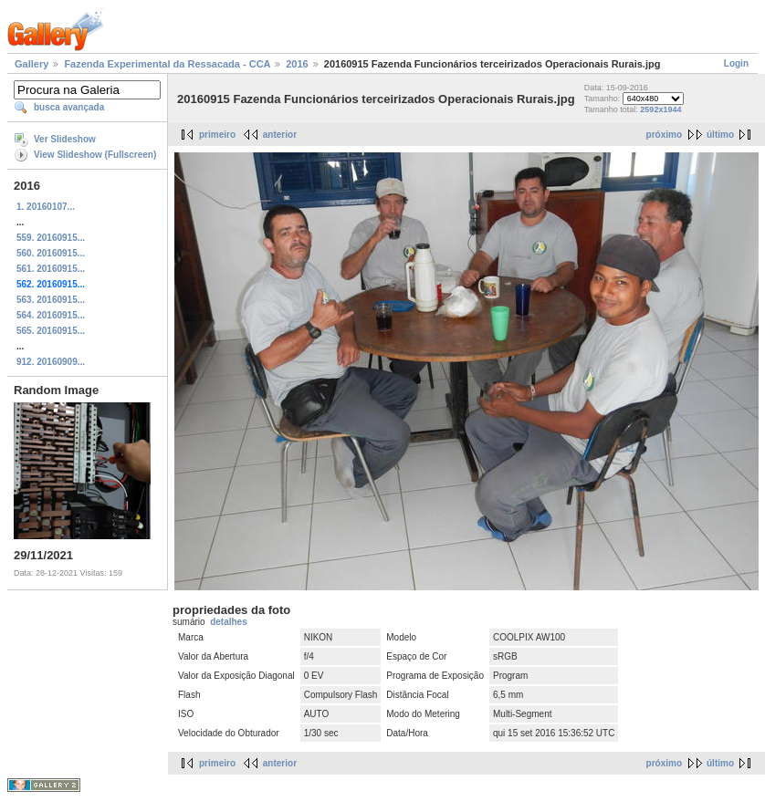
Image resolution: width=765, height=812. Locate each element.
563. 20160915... (50, 300)
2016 (297, 63)
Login (736, 63)
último (720, 135)
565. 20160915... (50, 331)
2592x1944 (660, 109)
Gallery (31, 63)
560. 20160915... (50, 253)
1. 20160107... (45, 207)
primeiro (217, 135)
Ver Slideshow (65, 139)
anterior (280, 135)
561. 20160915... (50, 269)
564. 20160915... (50, 315)
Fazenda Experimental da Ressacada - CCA (167, 63)
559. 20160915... (50, 238)
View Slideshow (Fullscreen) (95, 155)
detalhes (228, 622)
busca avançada (69, 107)
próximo (664, 135)
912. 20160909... (50, 362)
